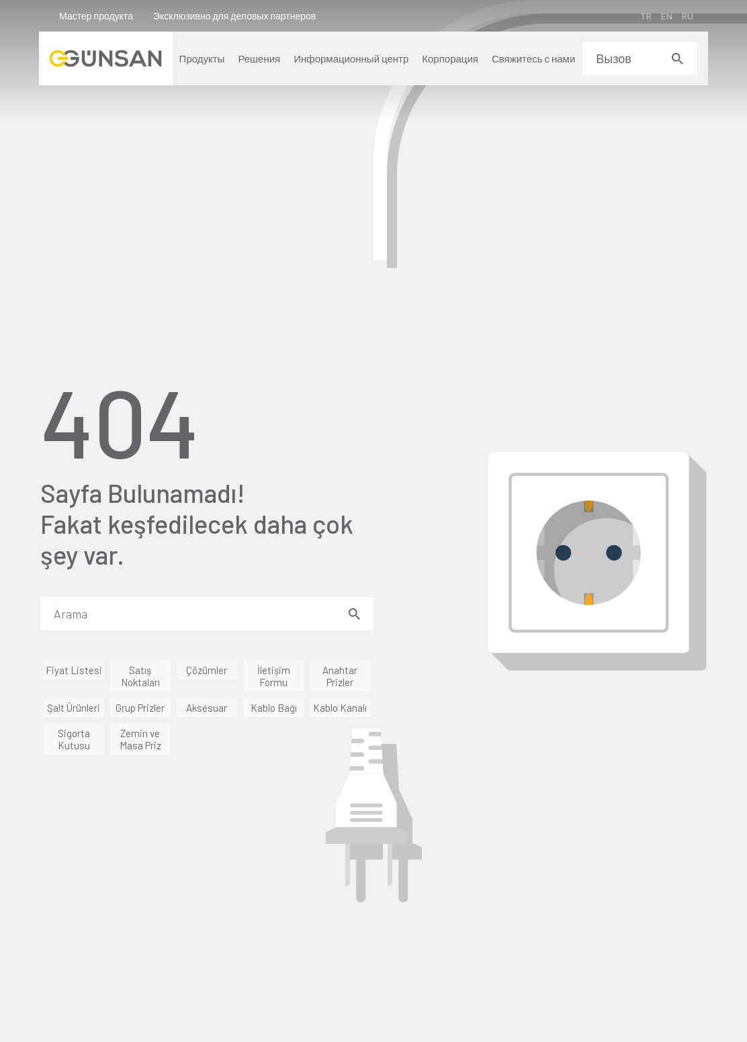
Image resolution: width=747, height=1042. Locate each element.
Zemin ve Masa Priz (140, 739)
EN (665, 15)
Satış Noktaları (140, 676)
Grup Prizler (140, 708)
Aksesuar (206, 708)
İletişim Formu (273, 676)
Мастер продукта (97, 15)
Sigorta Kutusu (74, 739)
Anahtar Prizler (339, 676)
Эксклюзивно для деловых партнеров (236, 15)
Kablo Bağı (274, 708)
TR (644, 15)
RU (686, 15)
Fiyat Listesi (74, 670)
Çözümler (206, 670)
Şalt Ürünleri (73, 708)
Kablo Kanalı (340, 708)
